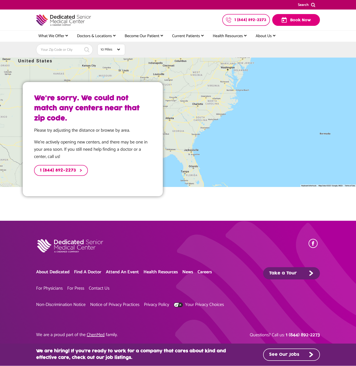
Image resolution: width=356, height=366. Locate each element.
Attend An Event (122, 272)
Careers (205, 272)
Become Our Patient (142, 36)
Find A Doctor (87, 272)
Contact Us (99, 288)
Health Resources (228, 36)
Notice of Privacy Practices (114, 304)
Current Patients (186, 36)
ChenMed (96, 335)
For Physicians (49, 288)
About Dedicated (52, 272)
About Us (264, 36)
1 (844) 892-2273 (58, 170)
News (187, 272)
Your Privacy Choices (199, 304)
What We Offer (51, 36)
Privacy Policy (156, 304)
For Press (75, 288)
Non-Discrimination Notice (61, 304)
